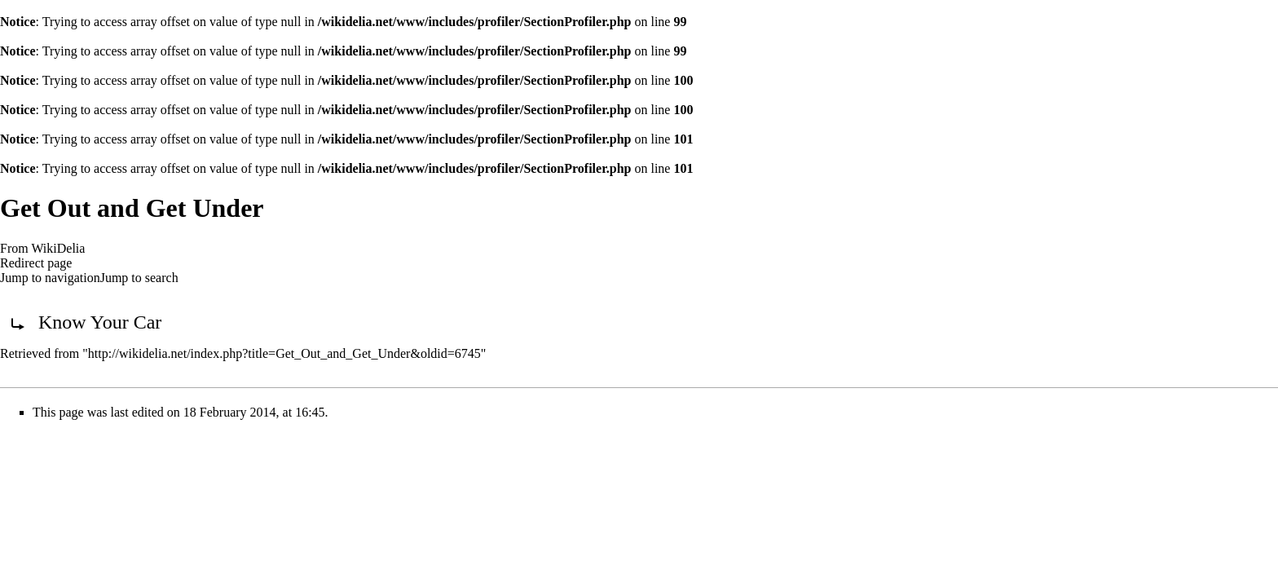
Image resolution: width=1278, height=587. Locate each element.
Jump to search (139, 278)
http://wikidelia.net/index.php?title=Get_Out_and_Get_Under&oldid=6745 (284, 353)
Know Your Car (99, 322)
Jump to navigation (50, 278)
